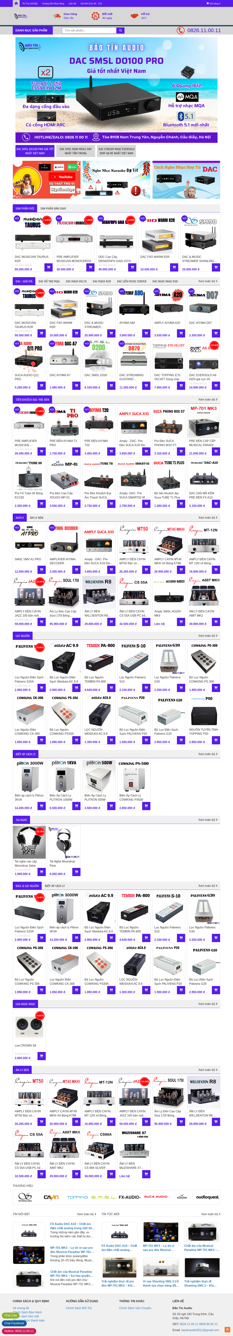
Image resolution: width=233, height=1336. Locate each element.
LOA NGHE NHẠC (25, 1004)
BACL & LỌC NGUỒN (27, 886)
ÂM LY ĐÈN (36, 517)
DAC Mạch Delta (76, 281)
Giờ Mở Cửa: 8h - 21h (91, 3)
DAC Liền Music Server (131, 281)
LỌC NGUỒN (23, 635)
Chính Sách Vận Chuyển (135, 1308)
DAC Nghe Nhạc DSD (165, 281)
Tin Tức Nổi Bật (29, 3)
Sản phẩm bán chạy (53, 208)
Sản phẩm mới (25, 208)
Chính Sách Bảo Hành (27, 1312)
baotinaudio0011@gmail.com (200, 1330)
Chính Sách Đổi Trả (79, 1308)
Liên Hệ (72, 3)
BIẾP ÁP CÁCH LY (25, 754)
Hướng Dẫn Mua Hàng (53, 3)
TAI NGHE (21, 820)
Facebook (14, 1323)
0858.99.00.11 (208, 1324)
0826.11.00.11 (203, 30)
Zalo (10, 1315)
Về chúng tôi (21, 1308)
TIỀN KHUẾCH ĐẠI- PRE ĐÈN (32, 399)
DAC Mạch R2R (102, 281)
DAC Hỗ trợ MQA (49, 281)
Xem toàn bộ (207, 281)
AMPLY (20, 517)
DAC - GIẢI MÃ (24, 281)
